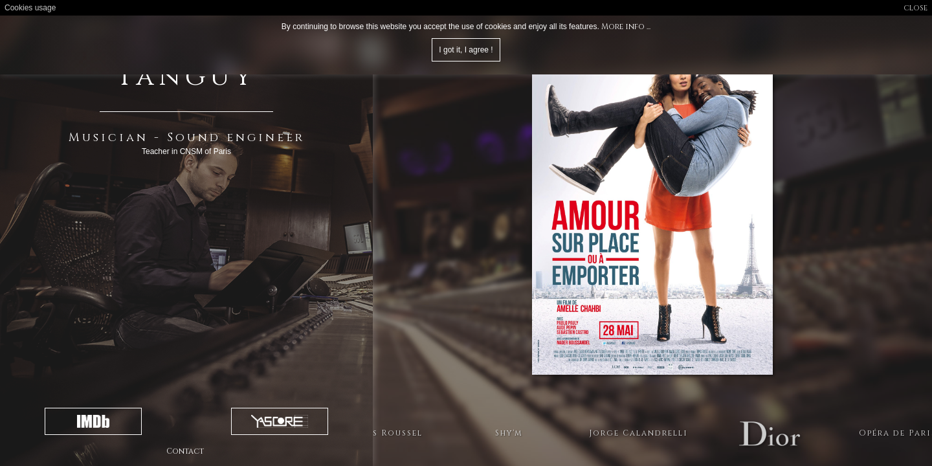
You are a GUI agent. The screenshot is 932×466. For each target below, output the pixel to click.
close (915, 7)
